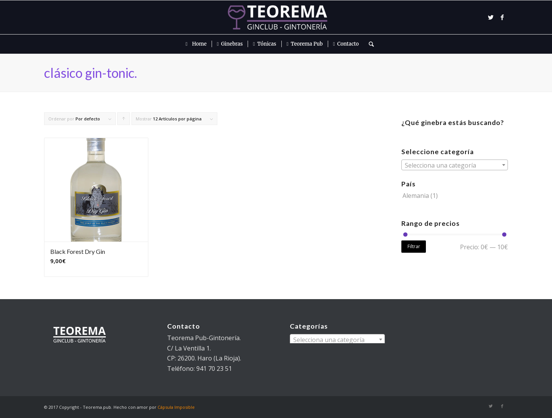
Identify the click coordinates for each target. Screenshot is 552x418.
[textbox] (455, 165)
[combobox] (454, 165)
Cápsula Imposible (176, 407)
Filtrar (413, 246)
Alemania (415, 195)
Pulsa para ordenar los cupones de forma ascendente (124, 120)
